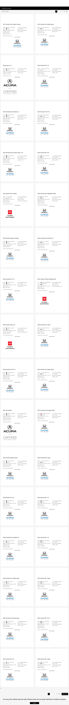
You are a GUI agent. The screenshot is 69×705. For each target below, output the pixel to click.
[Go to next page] (64, 11)
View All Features (17, 37)
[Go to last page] (66, 11)
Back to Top (64, 693)
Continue (34, 703)
